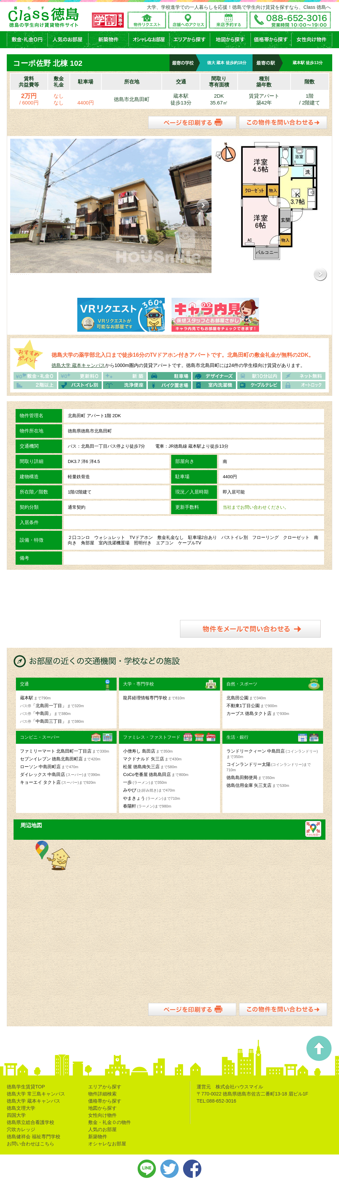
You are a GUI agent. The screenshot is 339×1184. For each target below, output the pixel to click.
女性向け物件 (102, 1114)
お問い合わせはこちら (30, 1143)
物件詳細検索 (102, 1093)
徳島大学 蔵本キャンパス (78, 364)
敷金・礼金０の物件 (109, 1121)
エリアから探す (104, 1086)
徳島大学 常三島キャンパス (36, 1093)
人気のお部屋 (102, 1128)
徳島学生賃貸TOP (26, 1086)
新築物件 (97, 1136)
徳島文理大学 (21, 1107)
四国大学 (16, 1114)
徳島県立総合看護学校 (30, 1121)
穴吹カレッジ (21, 1128)
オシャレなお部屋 (107, 1143)
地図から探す (102, 1107)
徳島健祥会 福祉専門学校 (33, 1136)
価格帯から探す (104, 1100)
